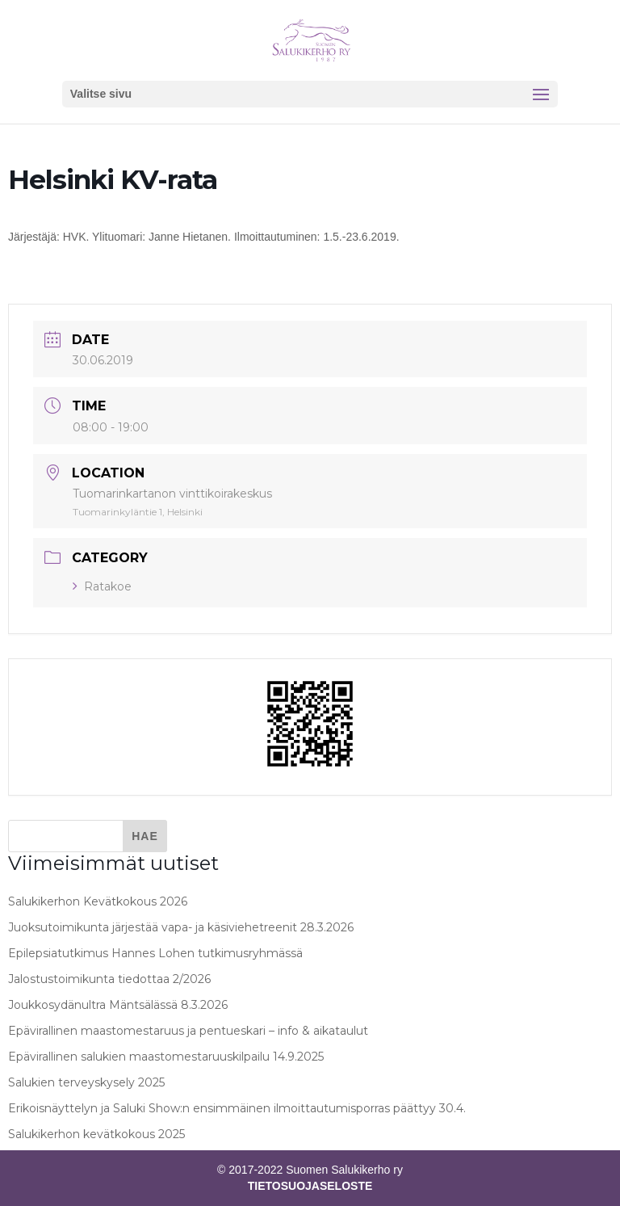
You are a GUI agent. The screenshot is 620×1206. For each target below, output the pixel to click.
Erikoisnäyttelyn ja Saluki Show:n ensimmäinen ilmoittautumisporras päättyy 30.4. (237, 1108)
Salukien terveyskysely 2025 (86, 1082)
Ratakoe (102, 586)
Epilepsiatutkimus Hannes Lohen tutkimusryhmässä (155, 953)
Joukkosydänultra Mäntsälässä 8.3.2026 (118, 1005)
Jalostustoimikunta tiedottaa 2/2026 (109, 979)
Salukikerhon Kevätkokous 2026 (97, 901)
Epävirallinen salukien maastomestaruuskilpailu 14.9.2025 (166, 1056)
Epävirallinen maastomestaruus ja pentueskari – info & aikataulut (188, 1030)
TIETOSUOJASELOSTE (310, 1185)
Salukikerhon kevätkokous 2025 (96, 1134)
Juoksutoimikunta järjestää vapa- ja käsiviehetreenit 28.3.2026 (181, 927)
